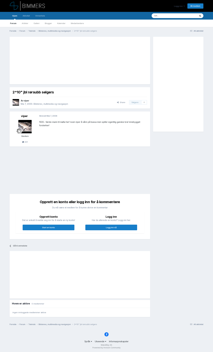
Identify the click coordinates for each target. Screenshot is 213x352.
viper (26, 100)
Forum (13, 23)
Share (121, 102)
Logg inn (179, 6)
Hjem (14, 17)
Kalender (61, 23)
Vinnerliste (40, 16)
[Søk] (165, 15)
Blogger (48, 23)
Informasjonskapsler (119, 341)
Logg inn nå (111, 227)
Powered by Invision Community (106, 348)
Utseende (100, 341)
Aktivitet (26, 16)
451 (25, 142)
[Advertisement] (66, 60)
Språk (88, 341)
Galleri (36, 23)
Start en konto (48, 227)
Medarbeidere (77, 23)
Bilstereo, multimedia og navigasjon (51, 104)
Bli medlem (195, 6)
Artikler (25, 23)
